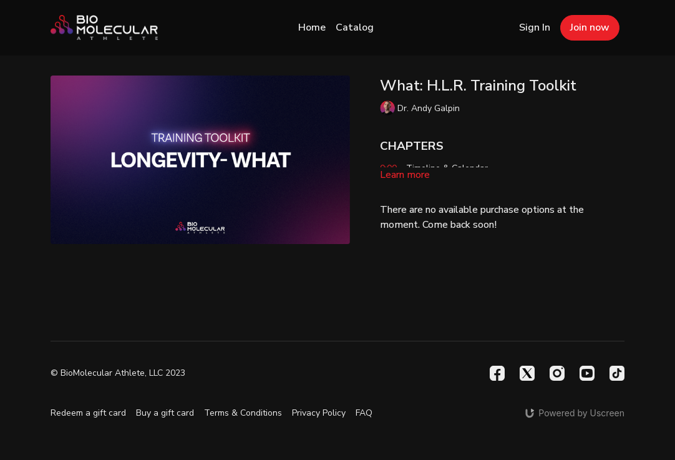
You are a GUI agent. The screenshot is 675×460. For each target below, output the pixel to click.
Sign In (534, 27)
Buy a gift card (165, 413)
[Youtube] (587, 373)
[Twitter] (527, 373)
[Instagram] (557, 373)
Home (312, 27)
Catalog (355, 27)
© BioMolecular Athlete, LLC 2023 (118, 373)
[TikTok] (616, 373)
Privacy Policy (319, 413)
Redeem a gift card (88, 413)
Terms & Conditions (243, 413)
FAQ (364, 413)
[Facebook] (497, 373)
